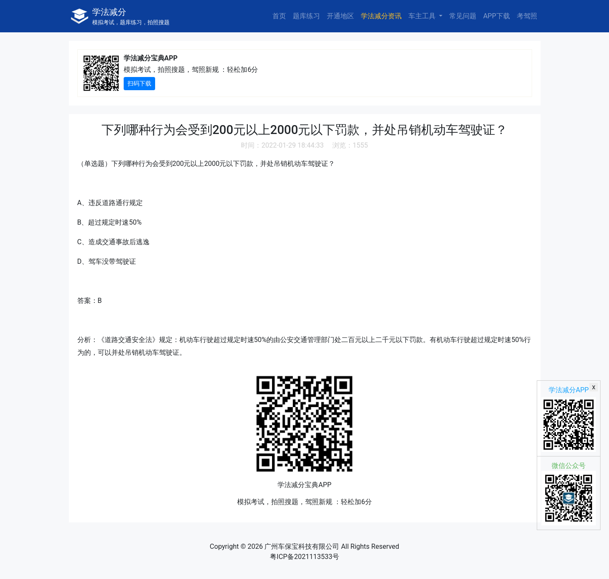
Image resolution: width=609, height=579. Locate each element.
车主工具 (422, 16)
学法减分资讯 (381, 16)
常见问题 (462, 16)
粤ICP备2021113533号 (304, 557)
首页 (279, 16)
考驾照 (527, 16)
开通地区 (340, 16)
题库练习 (306, 16)
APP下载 (496, 16)
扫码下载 (139, 83)
